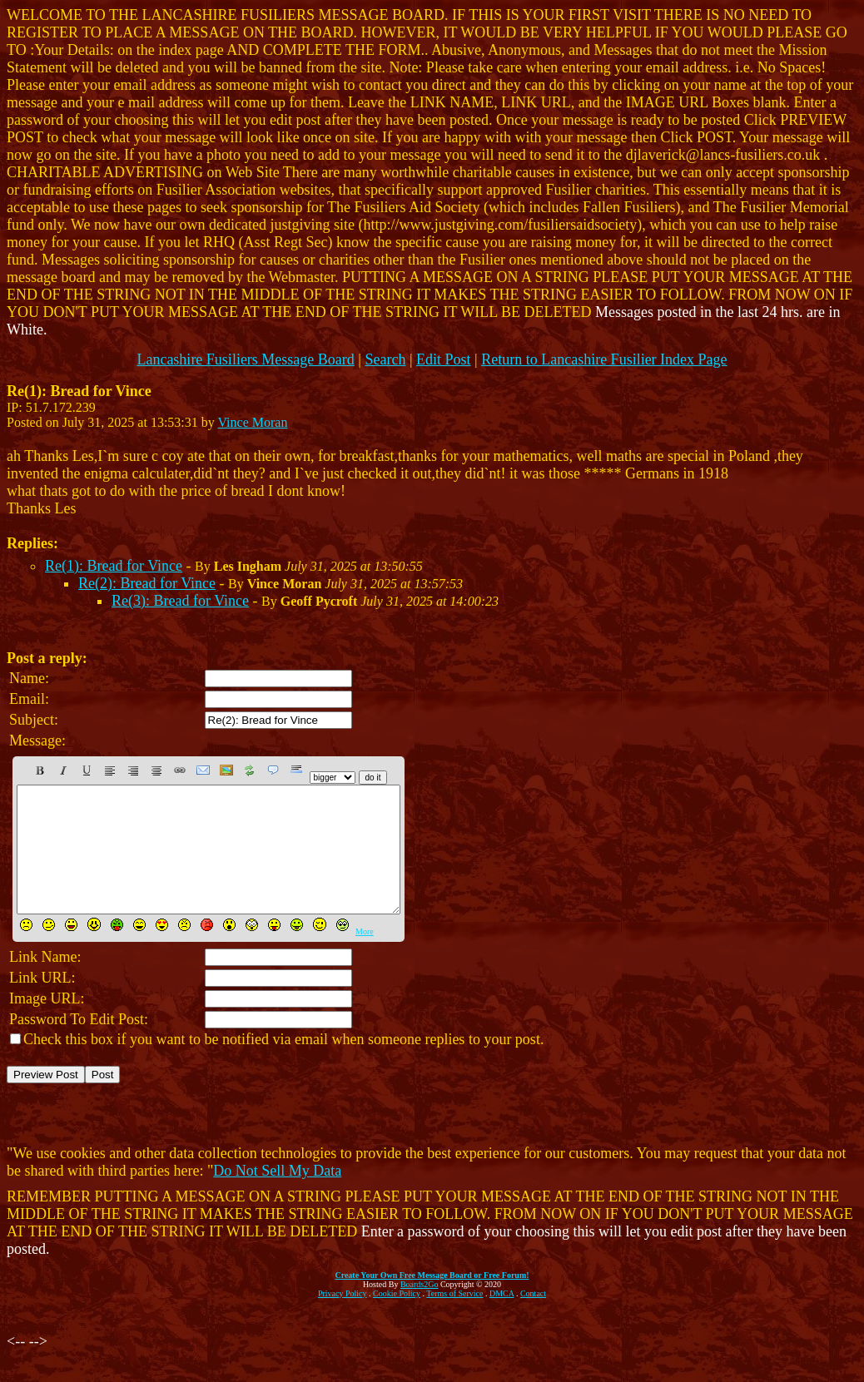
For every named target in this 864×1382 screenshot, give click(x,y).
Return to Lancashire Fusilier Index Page (604, 359)
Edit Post (443, 359)
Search (385, 359)
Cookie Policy (396, 1318)
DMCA (501, 1318)
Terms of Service (454, 1318)
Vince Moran (253, 422)
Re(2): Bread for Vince (147, 583)
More (364, 956)
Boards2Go (419, 1309)
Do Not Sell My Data (277, 1195)
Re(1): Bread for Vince (113, 565)
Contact (533, 1318)
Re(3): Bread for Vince (180, 600)
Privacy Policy (342, 1318)
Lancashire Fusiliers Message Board (245, 359)
